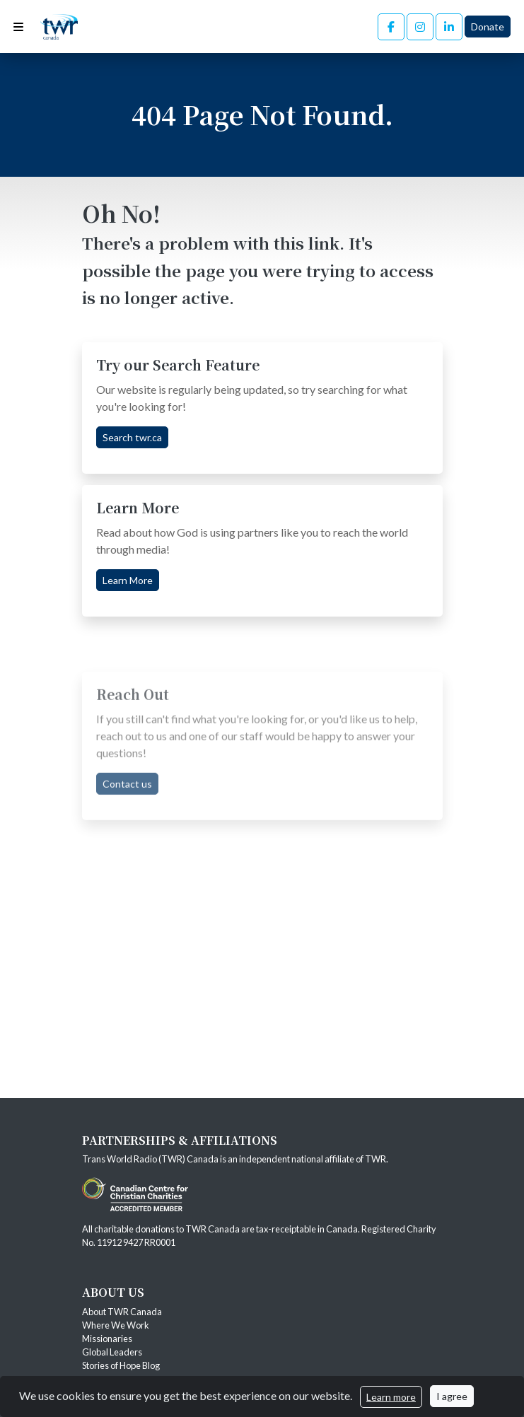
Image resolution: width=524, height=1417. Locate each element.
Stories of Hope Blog (121, 1365)
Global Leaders (112, 1352)
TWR (375, 1159)
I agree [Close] (451, 1396)
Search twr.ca (132, 437)
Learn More (128, 580)
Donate (487, 27)
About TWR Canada (122, 1311)
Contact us (127, 822)
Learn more (391, 1397)
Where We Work (115, 1325)
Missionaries (108, 1338)
